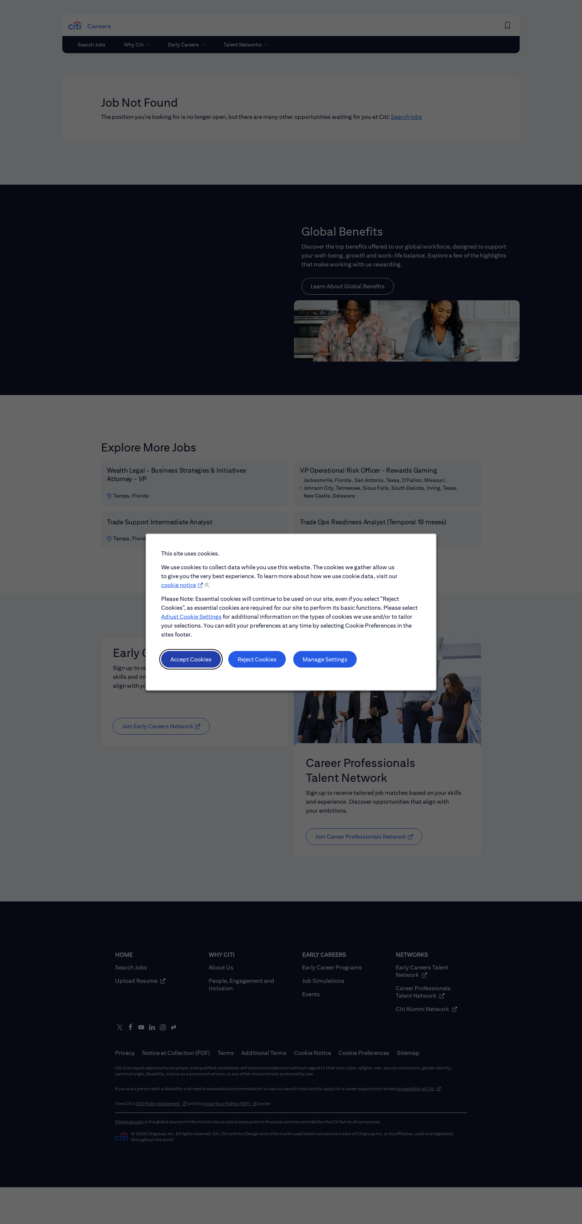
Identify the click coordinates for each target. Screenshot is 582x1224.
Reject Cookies (257, 659)
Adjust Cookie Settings (191, 616)
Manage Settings (325, 659)
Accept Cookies (191, 659)
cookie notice (178, 585)
